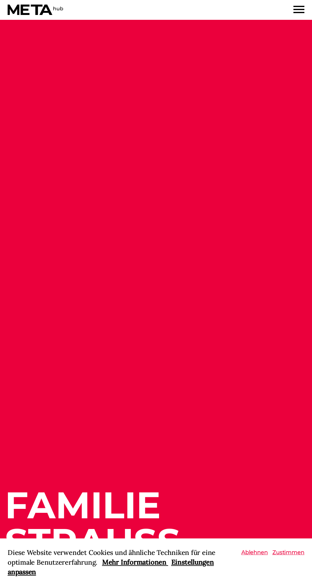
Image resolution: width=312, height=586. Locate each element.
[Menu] (298, 9)
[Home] (35, 10)
